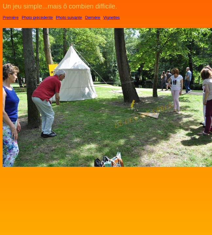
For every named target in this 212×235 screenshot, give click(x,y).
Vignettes (111, 17)
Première (11, 17)
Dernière (92, 17)
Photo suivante (69, 17)
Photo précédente (37, 17)
